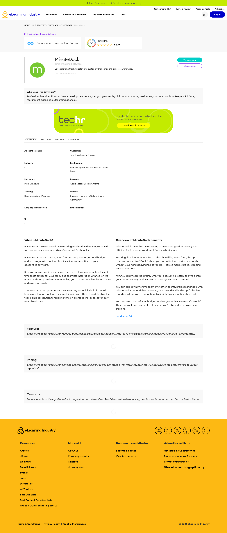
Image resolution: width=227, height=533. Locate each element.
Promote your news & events (180, 456)
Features (46, 139)
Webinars (25, 461)
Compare (73, 139)
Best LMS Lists (28, 494)
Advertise (220, 8)
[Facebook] (158, 430)
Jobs (22, 478)
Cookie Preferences (74, 523)
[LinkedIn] (177, 430)
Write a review (183, 8)
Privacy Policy (52, 523)
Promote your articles (176, 461)
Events (24, 472)
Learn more (132, 3)
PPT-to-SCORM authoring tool (38, 505)
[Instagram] (206, 430)
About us (73, 450)
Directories (26, 483)
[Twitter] (168, 430)
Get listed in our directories (179, 450)
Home (27, 25)
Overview (31, 139)
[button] (159, 316)
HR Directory (39, 25)
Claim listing (190, 66)
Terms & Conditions (29, 523)
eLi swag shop (76, 467)
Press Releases (28, 467)
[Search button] (205, 14)
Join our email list (162, 8)
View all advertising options (184, 467)
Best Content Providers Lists (36, 500)
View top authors (126, 456)
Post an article (202, 8)
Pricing (59, 139)
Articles (24, 450)
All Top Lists (26, 489)
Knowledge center (78, 456)
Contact (73, 461)
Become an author (126, 450)
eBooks (24, 456)
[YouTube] (187, 430)
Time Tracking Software (60, 25)
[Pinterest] (196, 430)
